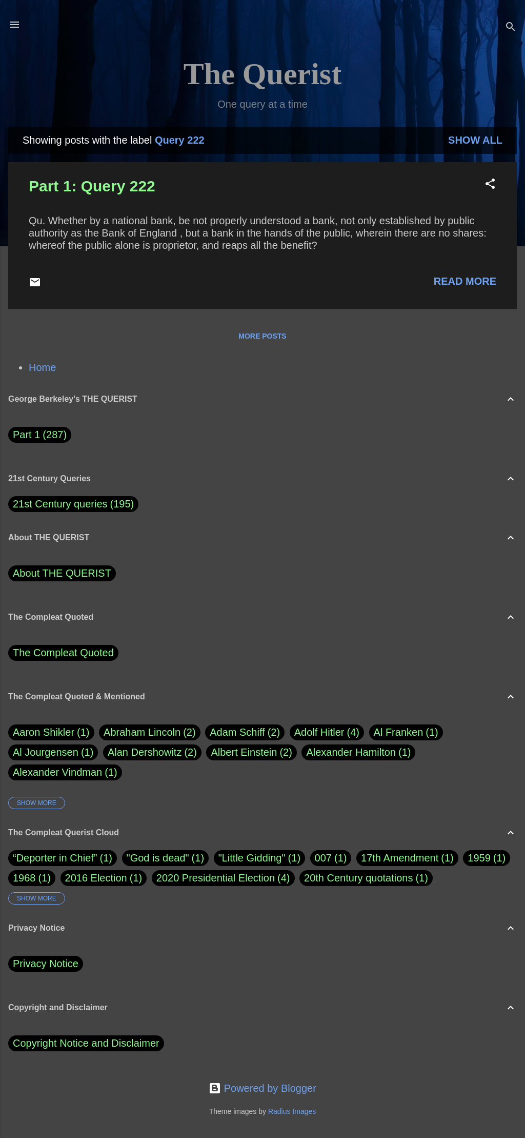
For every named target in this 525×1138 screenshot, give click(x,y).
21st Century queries (60, 503)
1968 (24, 878)
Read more (465, 281)
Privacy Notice (45, 963)
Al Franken (406, 732)
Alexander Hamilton (358, 752)
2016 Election (96, 878)
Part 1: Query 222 (92, 186)
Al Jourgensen (53, 752)
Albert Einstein (251, 752)
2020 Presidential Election (215, 878)
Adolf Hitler (326, 732)
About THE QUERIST (62, 573)
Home (42, 367)
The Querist (262, 74)
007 (323, 858)
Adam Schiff (245, 732)
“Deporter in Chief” (55, 858)
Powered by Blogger (262, 1088)
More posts (262, 336)
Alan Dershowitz (152, 752)
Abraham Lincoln (150, 732)
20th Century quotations (358, 878)
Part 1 (40, 435)
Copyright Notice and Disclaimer (86, 1043)
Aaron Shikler (51, 732)
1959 (479, 858)
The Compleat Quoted (63, 652)
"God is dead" (158, 858)
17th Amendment (399, 858)
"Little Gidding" (252, 858)
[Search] (510, 28)
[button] (490, 185)
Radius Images (292, 1111)
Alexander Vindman (65, 772)
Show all (475, 140)
